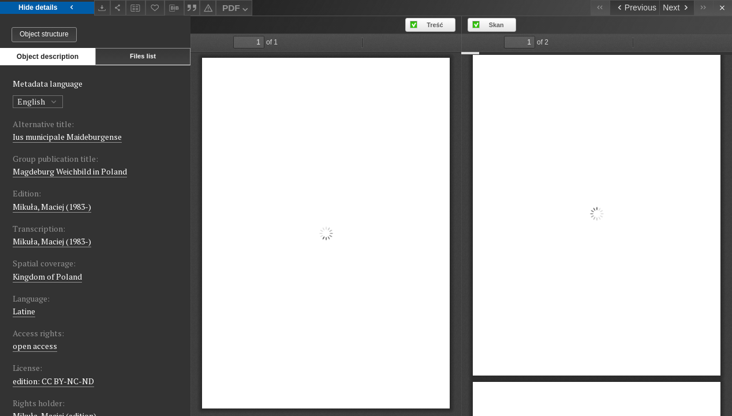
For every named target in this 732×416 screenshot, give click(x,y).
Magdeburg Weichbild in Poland (70, 171)
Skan (496, 24)
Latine (24, 311)
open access (35, 345)
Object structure (44, 34)
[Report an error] (208, 8)
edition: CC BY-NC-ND (53, 381)
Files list (143, 56)
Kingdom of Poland (47, 276)
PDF (236, 9)
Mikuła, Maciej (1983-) (52, 206)
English (37, 101)
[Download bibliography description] (174, 8)
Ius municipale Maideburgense (67, 136)
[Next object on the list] (676, 8)
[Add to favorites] (155, 8)
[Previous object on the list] (634, 8)
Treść (435, 24)
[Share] (118, 8)
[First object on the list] (600, 8)
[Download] (102, 8)
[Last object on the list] (703, 8)
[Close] (722, 8)
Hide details (47, 8)
